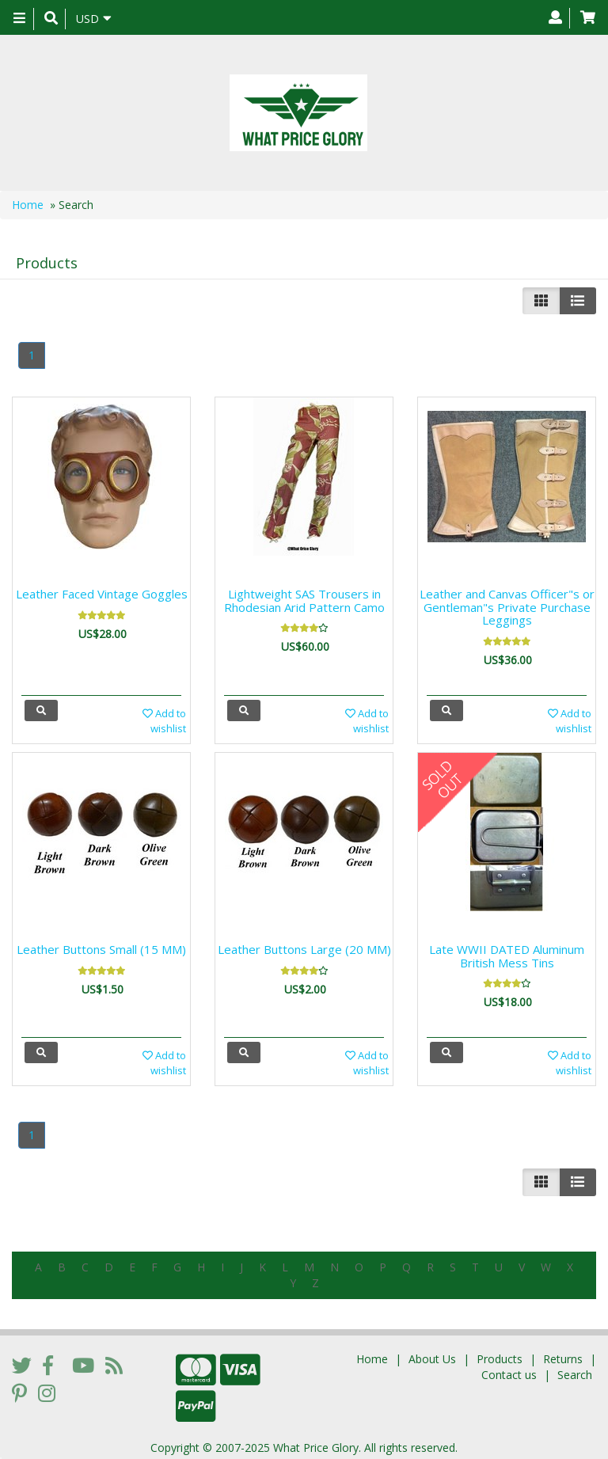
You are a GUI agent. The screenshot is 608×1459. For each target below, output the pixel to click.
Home (28, 204)
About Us (432, 1354)
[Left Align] (541, 300)
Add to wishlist (164, 720)
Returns (563, 1354)
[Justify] (577, 300)
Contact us (509, 1369)
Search (574, 1369)
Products (499, 1354)
